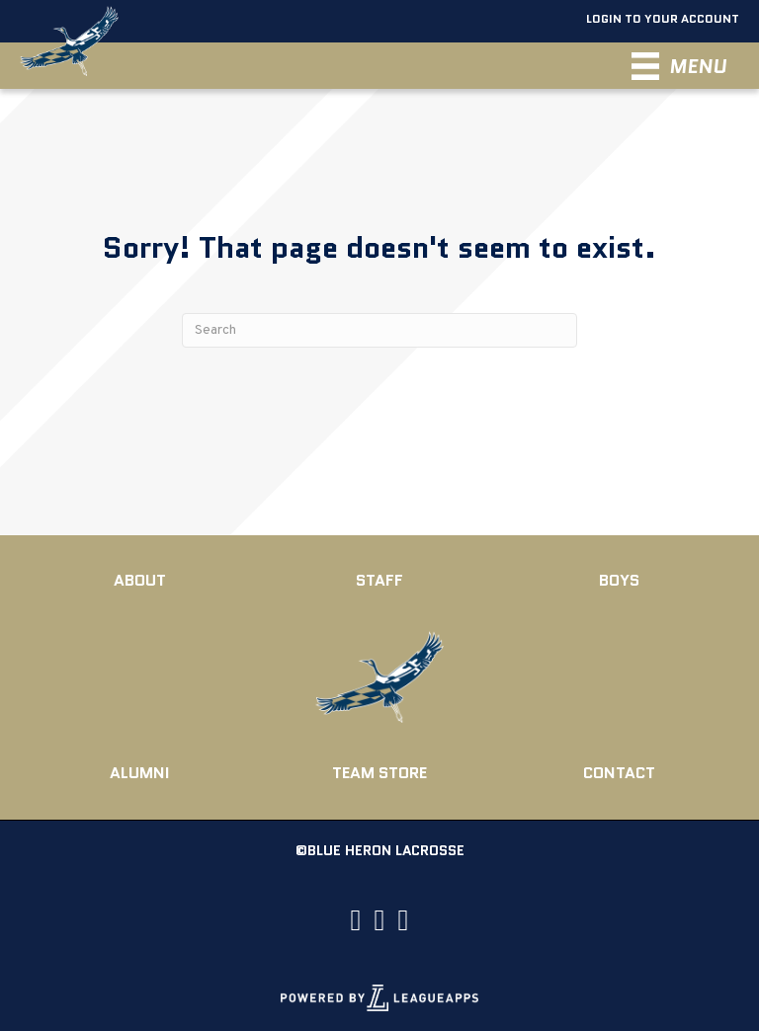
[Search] (379, 330)
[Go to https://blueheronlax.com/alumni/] (140, 773)
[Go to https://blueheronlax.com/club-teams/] (619, 580)
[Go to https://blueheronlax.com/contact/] (619, 773)
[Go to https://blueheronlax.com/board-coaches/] (380, 580)
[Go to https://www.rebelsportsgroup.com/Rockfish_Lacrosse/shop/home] (380, 773)
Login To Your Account (659, 18)
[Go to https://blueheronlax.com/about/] (140, 580)
